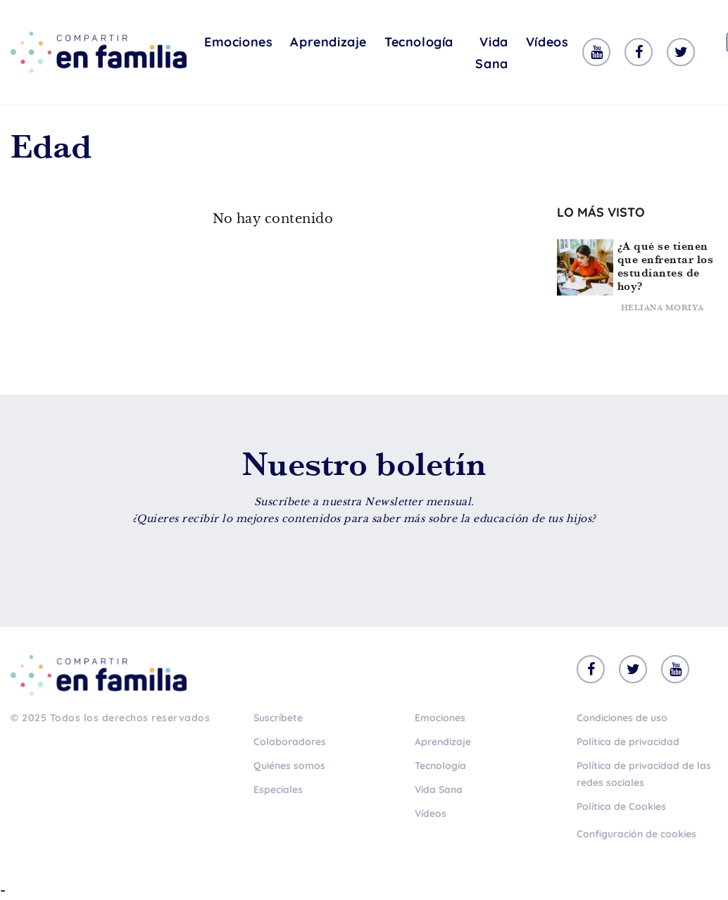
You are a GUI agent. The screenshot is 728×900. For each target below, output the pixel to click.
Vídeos (547, 42)
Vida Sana (491, 53)
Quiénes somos (289, 765)
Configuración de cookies (636, 834)
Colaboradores (289, 741)
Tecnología (418, 42)
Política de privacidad (628, 741)
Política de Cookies (621, 806)
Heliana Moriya (662, 307)
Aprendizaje (328, 42)
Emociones (238, 42)
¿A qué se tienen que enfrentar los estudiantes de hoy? (665, 266)
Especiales (278, 789)
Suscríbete (278, 717)
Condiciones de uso (622, 717)
